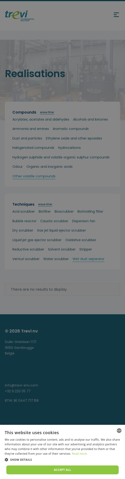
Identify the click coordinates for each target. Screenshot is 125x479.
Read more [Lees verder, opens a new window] (79, 454)
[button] (62, 460)
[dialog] (62, 452)
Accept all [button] (62, 470)
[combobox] (119, 430)
